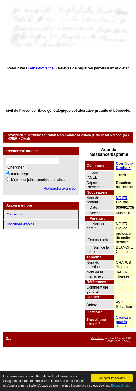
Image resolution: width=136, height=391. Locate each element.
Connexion (14, 214)
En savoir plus (120, 385)
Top (8, 338)
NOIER (12, 138)
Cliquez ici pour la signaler (124, 321)
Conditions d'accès (20, 224)
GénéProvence (41, 68)
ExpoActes (97, 338)
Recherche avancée (59, 188)
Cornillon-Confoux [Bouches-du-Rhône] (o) (96, 135)
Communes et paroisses (44, 135)
